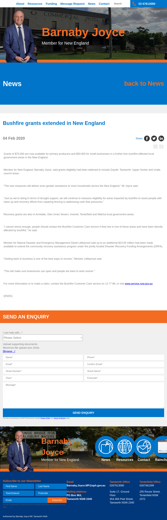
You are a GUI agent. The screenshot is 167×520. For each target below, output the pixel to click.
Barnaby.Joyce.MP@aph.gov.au (86, 485)
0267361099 (147, 485)
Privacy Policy (45, 418)
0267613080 (117, 485)
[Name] (43, 357)
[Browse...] (9, 351)
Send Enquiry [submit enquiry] (83, 412)
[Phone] (124, 357)
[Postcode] (124, 378)
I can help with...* (13, 332)
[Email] (43, 364)
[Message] (83, 395)
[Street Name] (124, 371)
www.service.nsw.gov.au (139, 283)
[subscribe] (57, 500)
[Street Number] (43, 371)
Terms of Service (59, 418)
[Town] (43, 378)
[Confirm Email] (124, 364)
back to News (142, 83)
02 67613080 (147, 3)
